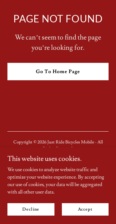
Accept (85, 209)
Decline (30, 209)
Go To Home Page (58, 71)
